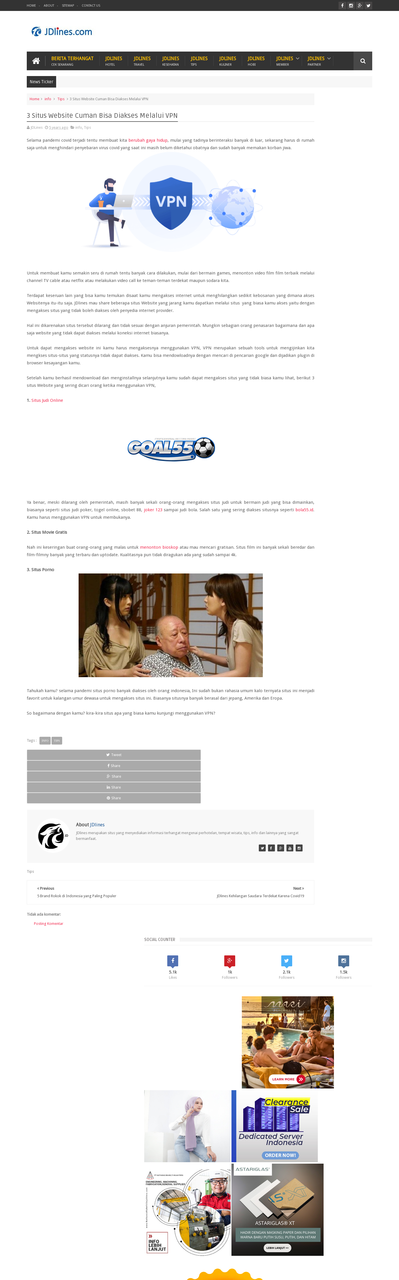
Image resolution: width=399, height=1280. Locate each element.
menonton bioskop (159, 566)
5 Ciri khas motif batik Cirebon (324, 1096)
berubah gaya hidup (148, 137)
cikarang (314, 1049)
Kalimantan (309, 1029)
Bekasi (276, 1029)
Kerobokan (333, 1029)
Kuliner (39, 1254)
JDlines (113, 58)
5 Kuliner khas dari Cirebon (320, 1123)
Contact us (357, 1253)
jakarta (349, 1049)
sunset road (326, 1068)
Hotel (115, 1254)
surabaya (348, 1068)
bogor (296, 1049)
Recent (286, 991)
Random (320, 991)
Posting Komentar (48, 914)
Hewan (92, 1254)
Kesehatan (66, 1254)
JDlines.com (73, 1271)
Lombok (293, 1039)
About (49, 5)
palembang (280, 1068)
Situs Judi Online (47, 419)
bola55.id (129, 536)
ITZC (227, 1254)
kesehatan (300, 1058)
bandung (278, 1049)
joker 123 (209, 529)
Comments (354, 991)
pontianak (303, 1068)
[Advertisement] (267, 30)
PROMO (249, 1254)
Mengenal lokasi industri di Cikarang (330, 1150)
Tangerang (353, 1039)
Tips (60, 96)
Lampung (354, 1029)
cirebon (332, 1049)
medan (341, 1058)
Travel (158, 1254)
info (48, 96)
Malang (311, 1039)
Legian (276, 1039)
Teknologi (203, 1254)
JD (370, 1271)
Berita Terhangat (72, 58)
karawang (279, 1058)
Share (94, 789)
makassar (322, 1058)
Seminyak (331, 1039)
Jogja (290, 1029)
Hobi (136, 1254)
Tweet (48, 789)
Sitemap (68, 5)
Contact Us (91, 5)
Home (31, 5)
